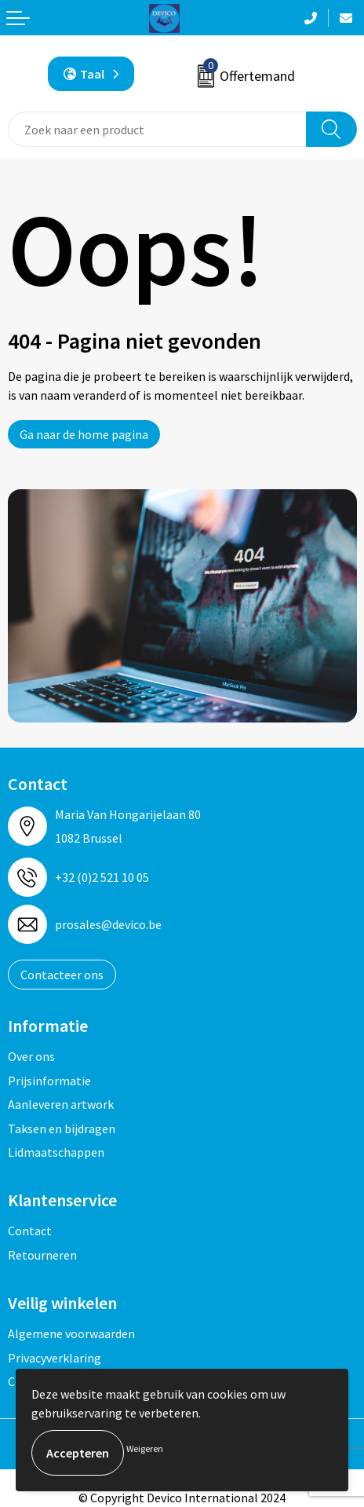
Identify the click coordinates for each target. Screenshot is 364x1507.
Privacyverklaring (54, 1358)
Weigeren (144, 1448)
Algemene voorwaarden (71, 1333)
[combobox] (157, 129)
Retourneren (42, 1255)
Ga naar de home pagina (84, 434)
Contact (30, 1230)
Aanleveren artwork (61, 1104)
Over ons (31, 1056)
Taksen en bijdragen (61, 1128)
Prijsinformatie (49, 1080)
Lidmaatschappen (56, 1152)
